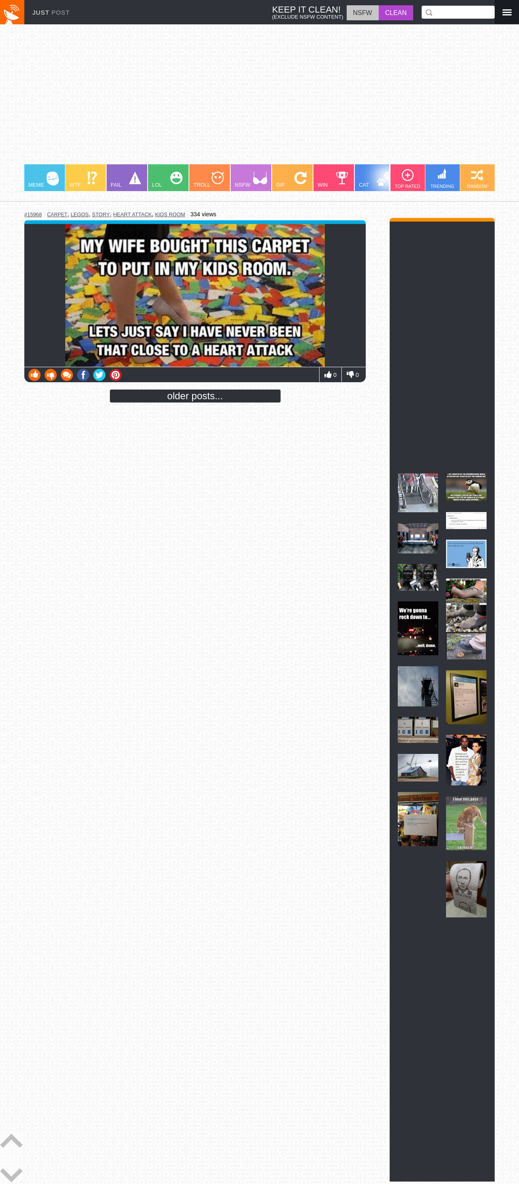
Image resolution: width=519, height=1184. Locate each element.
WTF (83, 180)
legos (80, 214)
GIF (291, 180)
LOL (167, 180)
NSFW (251, 180)
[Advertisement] (259, 98)
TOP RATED (407, 179)
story (101, 214)
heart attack (132, 214)
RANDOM (477, 179)
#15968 (33, 214)
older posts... (195, 395)
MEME (43, 180)
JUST (51, 12)
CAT (375, 180)
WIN (332, 180)
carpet (57, 214)
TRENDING (442, 178)
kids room (170, 214)
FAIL (126, 180)
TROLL (208, 180)
